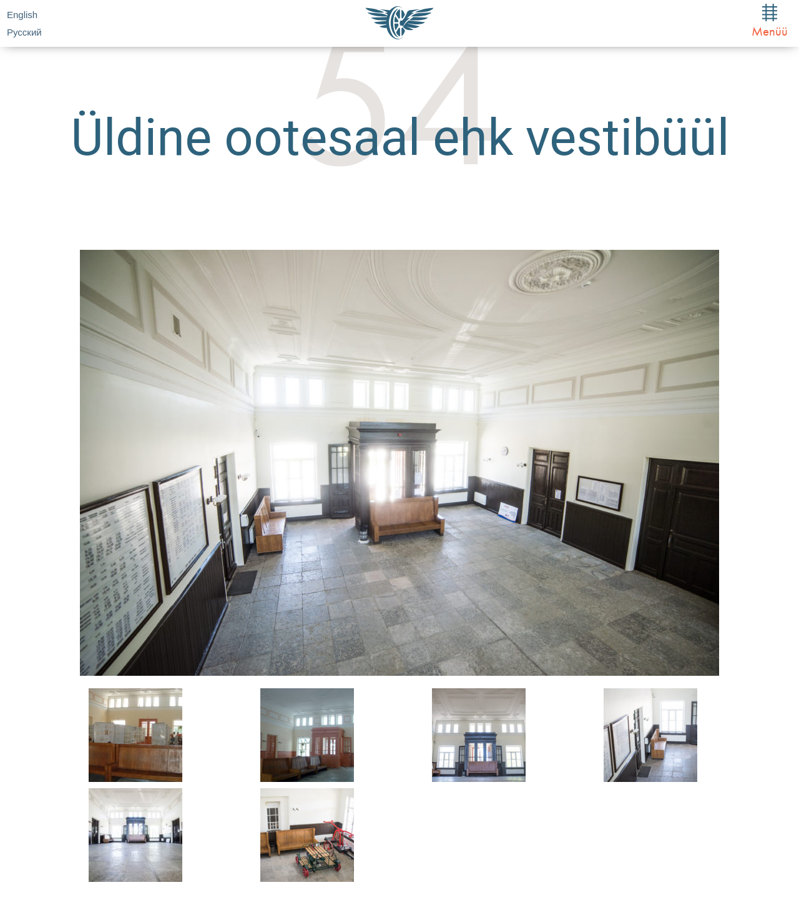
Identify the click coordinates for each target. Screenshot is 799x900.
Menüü (770, 21)
